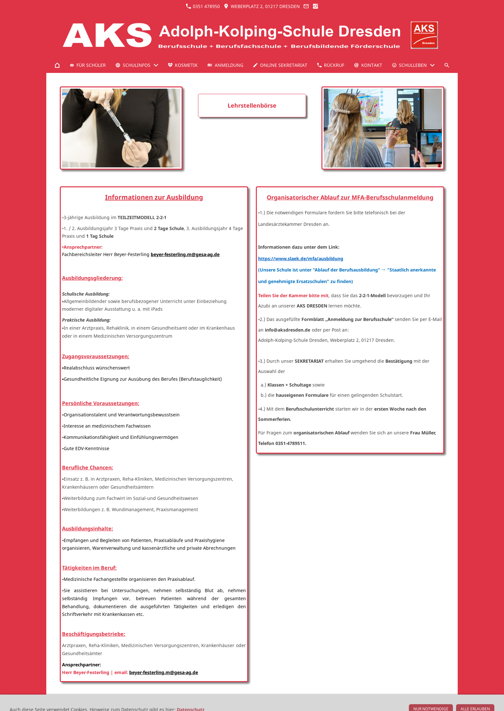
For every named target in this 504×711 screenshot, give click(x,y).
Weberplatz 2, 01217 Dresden (261, 6)
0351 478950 (203, 6)
